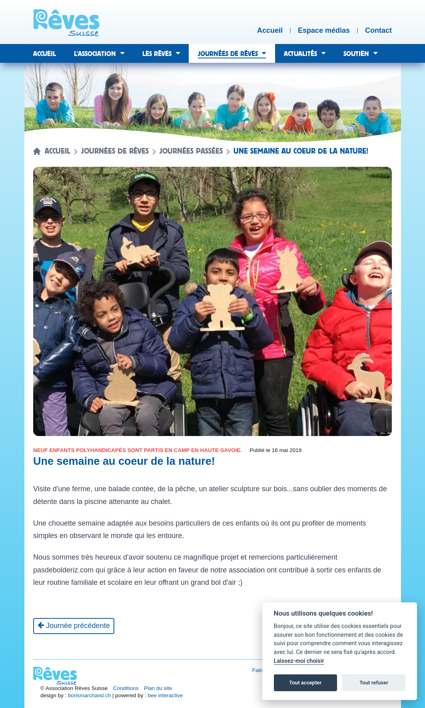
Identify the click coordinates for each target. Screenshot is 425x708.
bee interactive (165, 695)
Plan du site (158, 688)
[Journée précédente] (73, 626)
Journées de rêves (115, 151)
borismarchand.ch (89, 695)
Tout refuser (373, 683)
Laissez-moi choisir (299, 661)
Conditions (126, 688)
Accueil (57, 151)
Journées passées (191, 151)
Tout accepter (305, 683)
